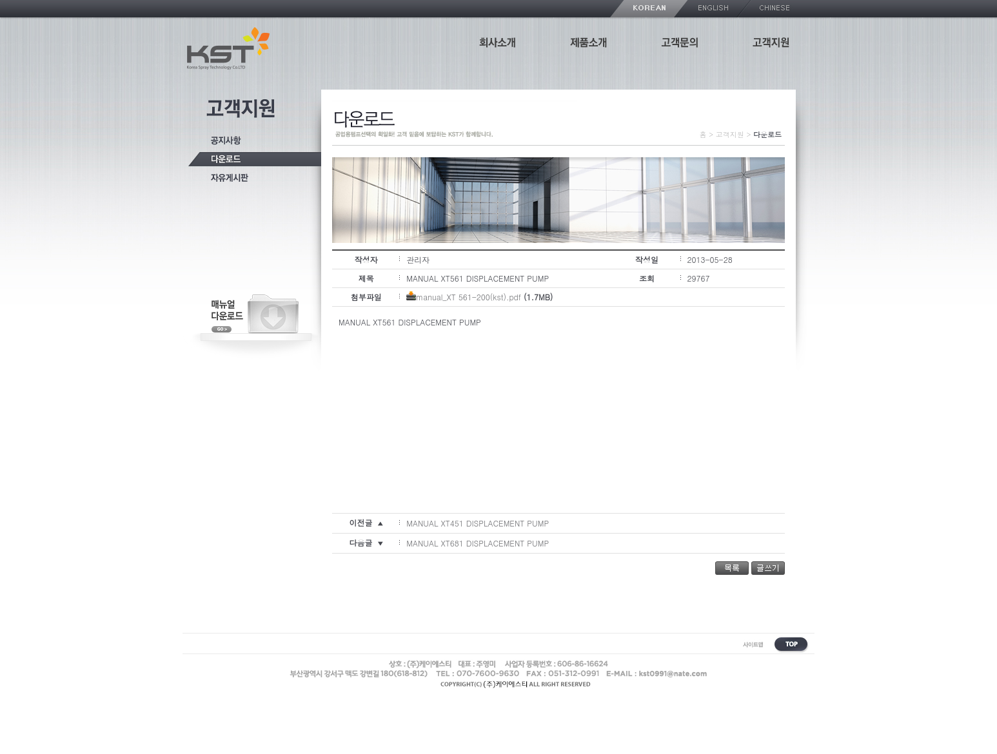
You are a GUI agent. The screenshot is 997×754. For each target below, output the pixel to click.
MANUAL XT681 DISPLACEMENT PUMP (477, 542)
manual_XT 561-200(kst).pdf (468, 296)
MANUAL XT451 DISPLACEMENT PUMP (477, 522)
